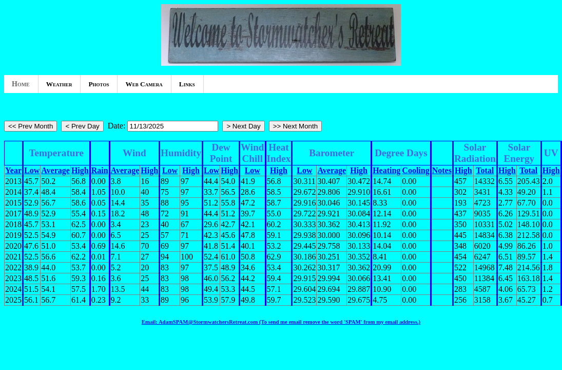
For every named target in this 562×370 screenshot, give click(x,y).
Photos (98, 84)
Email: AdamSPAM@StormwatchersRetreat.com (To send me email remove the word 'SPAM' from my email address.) (281, 322)
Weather (59, 84)
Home (21, 84)
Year (13, 170)
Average (55, 170)
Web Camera (143, 84)
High (80, 170)
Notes (442, 170)
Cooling (415, 170)
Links (187, 84)
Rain (99, 170)
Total (485, 170)
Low (32, 170)
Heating (386, 170)
